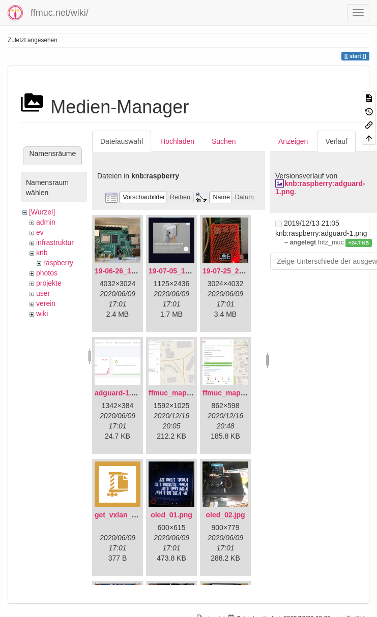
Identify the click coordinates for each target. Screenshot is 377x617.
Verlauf (336, 141)
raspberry (58, 263)
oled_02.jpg (225, 515)
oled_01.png (171, 515)
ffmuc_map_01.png (181, 393)
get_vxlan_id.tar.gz (126, 515)
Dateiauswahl (121, 141)
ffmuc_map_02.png (235, 393)
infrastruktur (55, 242)
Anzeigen (293, 141)
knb (42, 253)
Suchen (224, 141)
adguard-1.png (119, 393)
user (43, 293)
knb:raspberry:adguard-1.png (320, 187)
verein (45, 303)
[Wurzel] (42, 212)
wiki (42, 314)
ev (40, 232)
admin (45, 222)
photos (46, 273)
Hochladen (177, 141)
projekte (49, 283)
